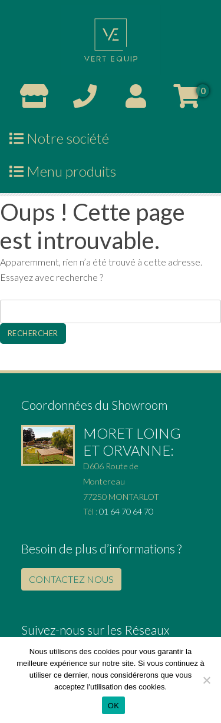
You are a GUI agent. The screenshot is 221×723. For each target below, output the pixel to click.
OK (113, 705)
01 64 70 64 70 (126, 511)
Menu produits (62, 170)
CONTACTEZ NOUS (71, 579)
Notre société (59, 138)
